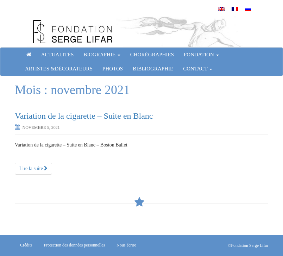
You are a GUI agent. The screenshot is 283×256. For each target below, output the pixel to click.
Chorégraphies (152, 54)
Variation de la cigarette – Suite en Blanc (84, 115)
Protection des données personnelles (74, 245)
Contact (197, 68)
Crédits (26, 245)
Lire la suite (33, 168)
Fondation (201, 54)
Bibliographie (153, 68)
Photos (112, 68)
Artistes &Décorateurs (59, 68)
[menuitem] (221, 9)
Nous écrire (126, 245)
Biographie (101, 54)
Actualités (57, 54)
